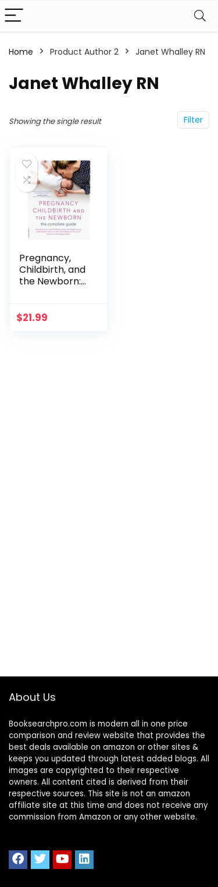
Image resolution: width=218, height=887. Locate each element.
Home (21, 52)
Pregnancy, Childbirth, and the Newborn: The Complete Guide (52, 281)
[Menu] (14, 16)
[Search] (200, 16)
